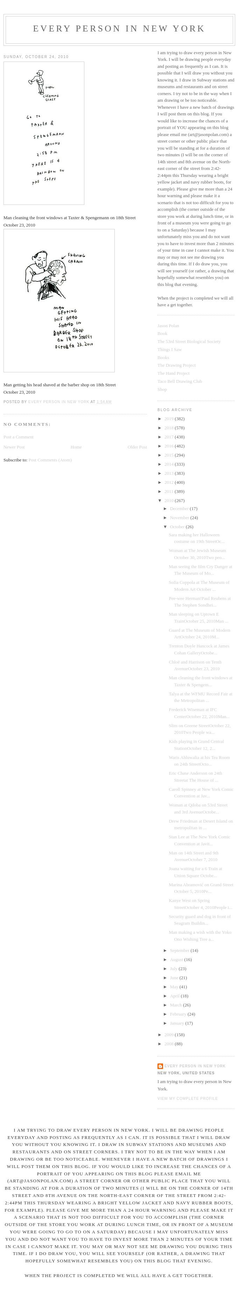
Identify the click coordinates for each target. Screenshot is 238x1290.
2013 (169, 473)
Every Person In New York (119, 28)
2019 (169, 418)
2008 (169, 1043)
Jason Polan (168, 325)
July (174, 968)
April (175, 995)
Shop (162, 389)
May (175, 986)
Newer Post (14, 447)
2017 (169, 436)
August (177, 959)
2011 (169, 491)
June (175, 977)
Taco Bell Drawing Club (180, 381)
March (176, 1005)
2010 (169, 500)
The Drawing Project (177, 365)
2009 (169, 1034)
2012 (169, 482)
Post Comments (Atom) (50, 460)
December (180, 508)
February (179, 1014)
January (178, 1023)
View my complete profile (188, 1099)
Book (162, 333)
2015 (169, 455)
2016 (169, 446)
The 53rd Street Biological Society (189, 341)
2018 (169, 427)
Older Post (137, 447)
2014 (169, 464)
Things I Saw (170, 349)
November (180, 517)
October (178, 526)
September (180, 950)
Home (76, 447)
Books (163, 357)
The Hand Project (174, 373)
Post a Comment (19, 436)
